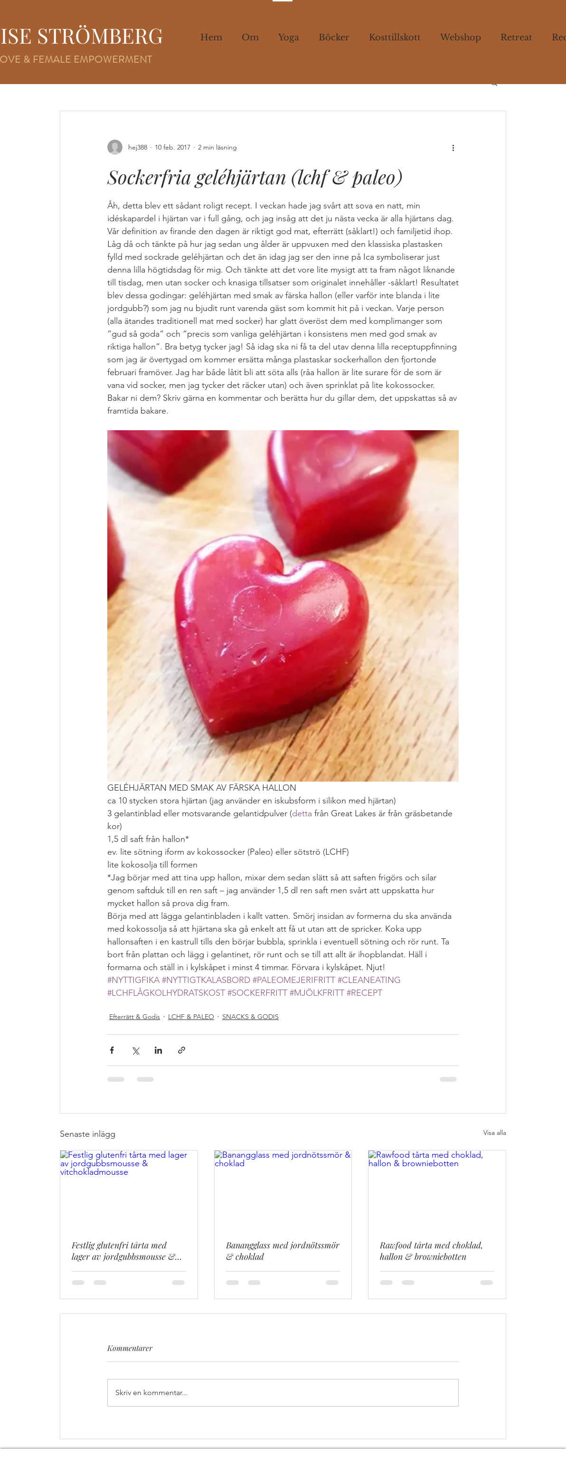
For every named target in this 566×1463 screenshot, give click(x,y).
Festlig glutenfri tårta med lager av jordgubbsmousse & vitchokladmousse (123, 1250)
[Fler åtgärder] (453, 147)
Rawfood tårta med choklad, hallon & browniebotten (431, 1250)
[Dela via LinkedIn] (158, 1050)
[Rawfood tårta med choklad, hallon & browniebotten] (437, 1189)
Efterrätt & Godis (134, 1016)
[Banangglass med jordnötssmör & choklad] (283, 1189)
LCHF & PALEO (191, 1016)
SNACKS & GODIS (250, 1016)
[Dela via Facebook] (111, 1050)
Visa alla (494, 1132)
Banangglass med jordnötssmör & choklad (283, 1250)
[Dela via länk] (181, 1050)
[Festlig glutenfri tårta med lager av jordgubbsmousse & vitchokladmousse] (129, 1189)
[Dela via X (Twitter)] (135, 1050)
